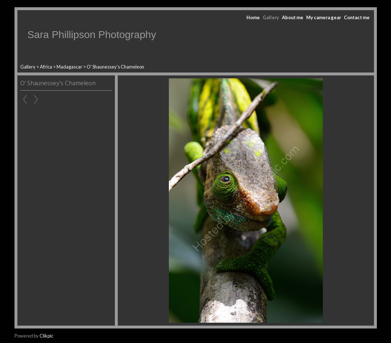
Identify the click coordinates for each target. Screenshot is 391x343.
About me (292, 17)
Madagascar (69, 67)
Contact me (357, 17)
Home (253, 17)
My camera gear (323, 17)
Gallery (271, 17)
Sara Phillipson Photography (92, 34)
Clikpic (46, 336)
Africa (46, 67)
